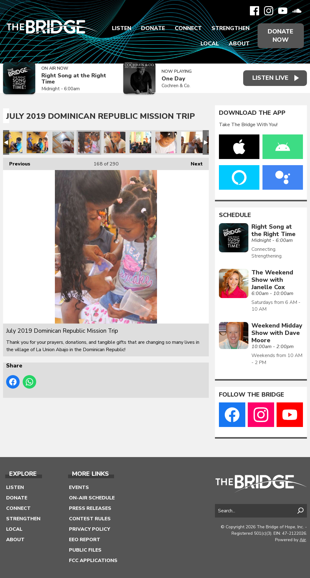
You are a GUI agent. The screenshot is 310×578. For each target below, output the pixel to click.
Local (210, 43)
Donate (153, 28)
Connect (188, 28)
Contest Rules (90, 518)
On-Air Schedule (92, 498)
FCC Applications (93, 560)
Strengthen (231, 28)
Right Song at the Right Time (73, 78)
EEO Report (84, 539)
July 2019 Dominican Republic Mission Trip (11, 142)
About (239, 43)
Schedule (235, 215)
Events (79, 487)
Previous (16, 162)
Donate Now (280, 35)
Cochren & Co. (176, 85)
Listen (121, 28)
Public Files (85, 550)
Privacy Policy (89, 529)
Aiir (303, 540)
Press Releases (90, 508)
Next (194, 162)
